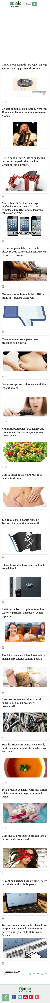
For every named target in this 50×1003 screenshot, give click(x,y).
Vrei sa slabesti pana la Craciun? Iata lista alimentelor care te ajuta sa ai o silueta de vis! (23, 432)
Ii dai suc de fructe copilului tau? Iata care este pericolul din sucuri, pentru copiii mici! (23, 612)
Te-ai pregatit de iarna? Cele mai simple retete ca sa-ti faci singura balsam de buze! (24, 793)
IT (6, 102)
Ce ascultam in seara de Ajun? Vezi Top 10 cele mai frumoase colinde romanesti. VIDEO (24, 112)
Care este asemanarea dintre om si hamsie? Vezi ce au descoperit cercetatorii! (21, 703)
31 (30, 974)
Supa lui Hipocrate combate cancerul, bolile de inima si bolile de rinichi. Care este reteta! (24, 748)
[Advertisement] (25, 26)
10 (18, 974)
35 (46, 974)
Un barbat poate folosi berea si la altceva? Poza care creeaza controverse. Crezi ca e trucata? (24, 251)
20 (22, 974)
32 (34, 974)
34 (42, 974)
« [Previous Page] (11, 974)
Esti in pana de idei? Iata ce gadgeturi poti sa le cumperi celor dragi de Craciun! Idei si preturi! (23, 161)
